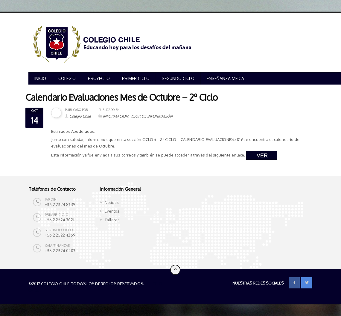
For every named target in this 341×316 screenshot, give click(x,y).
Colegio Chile (80, 116)
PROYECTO (99, 78)
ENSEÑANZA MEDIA (225, 78)
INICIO (40, 78)
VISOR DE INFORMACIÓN (151, 116)
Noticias (112, 202)
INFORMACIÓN (115, 116)
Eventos (112, 211)
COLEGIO (67, 78)
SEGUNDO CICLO (178, 78)
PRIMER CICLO (136, 78)
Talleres (112, 219)
